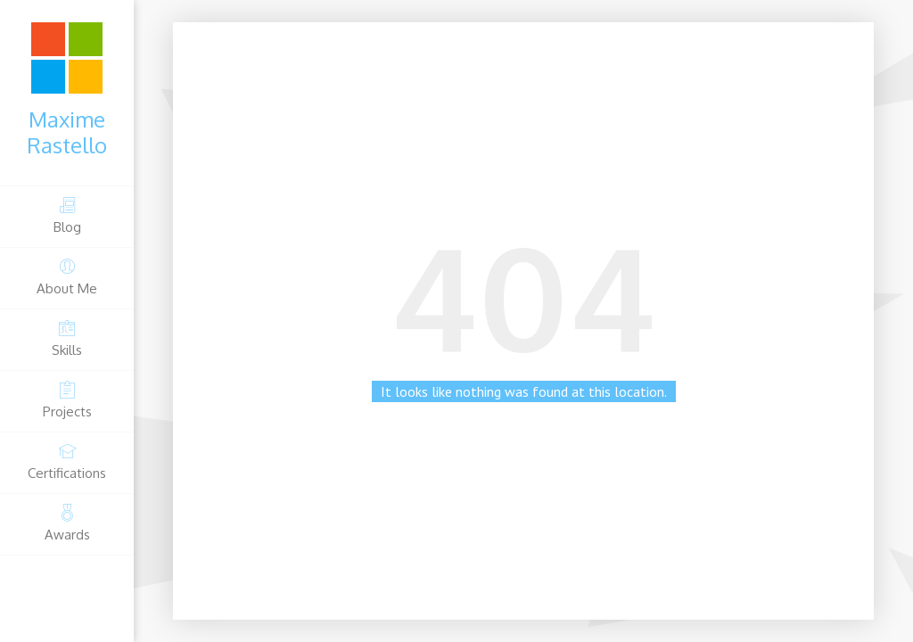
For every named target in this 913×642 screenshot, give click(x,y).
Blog (67, 215)
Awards (67, 523)
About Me (67, 277)
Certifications (67, 461)
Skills (67, 338)
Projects (67, 400)
